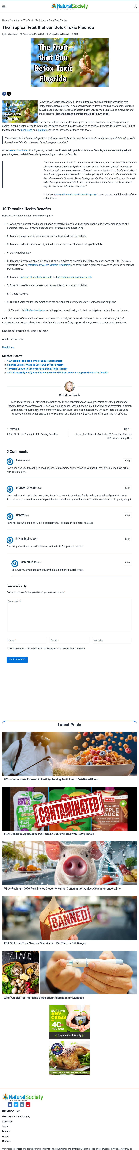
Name (12, 640)
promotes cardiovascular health (74, 277)
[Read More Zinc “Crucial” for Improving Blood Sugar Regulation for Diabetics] (69, 973)
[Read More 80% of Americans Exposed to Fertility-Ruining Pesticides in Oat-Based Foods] (69, 754)
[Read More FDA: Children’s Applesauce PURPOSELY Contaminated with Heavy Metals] (69, 809)
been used (26, 129)
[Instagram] (22, 1104)
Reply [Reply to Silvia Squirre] (127, 539)
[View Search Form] (135, 6)
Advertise (7, 1121)
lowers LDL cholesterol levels (36, 277)
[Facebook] (4, 94)
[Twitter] (16, 1104)
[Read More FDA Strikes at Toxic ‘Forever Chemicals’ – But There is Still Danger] (69, 918)
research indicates (19, 150)
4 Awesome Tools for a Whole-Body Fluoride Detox (34, 360)
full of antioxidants (34, 310)
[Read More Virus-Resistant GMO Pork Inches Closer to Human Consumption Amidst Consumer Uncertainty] (69, 864)
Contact (6, 1141)
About (5, 1136)
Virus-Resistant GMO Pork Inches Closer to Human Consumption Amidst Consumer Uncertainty (62, 888)
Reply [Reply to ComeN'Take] (127, 562)
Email (55, 640)
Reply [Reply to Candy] (127, 515)
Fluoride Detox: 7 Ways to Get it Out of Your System (35, 364)
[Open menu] (4, 6)
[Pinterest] (28, 1104)
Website (98, 640)
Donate (6, 1131)
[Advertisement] (22, 179)
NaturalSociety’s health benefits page (76, 194)
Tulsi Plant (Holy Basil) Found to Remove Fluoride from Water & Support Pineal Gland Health (57, 372)
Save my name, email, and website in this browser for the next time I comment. (48, 648)
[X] (9, 94)
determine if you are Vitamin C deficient (49, 264)
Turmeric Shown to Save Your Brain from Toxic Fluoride (37, 368)
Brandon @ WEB (26, 487)
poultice (42, 129)
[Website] (112, 640)
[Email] (69, 640)
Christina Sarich (11, 34)
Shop (5, 1126)
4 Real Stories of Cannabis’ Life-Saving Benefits (37, 431)
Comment (14, 601)
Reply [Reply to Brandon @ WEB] (127, 488)
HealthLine (8, 347)
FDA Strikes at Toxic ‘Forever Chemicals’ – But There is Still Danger (45, 943)
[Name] (26, 640)
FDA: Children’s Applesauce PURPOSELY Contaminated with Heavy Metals (49, 834)
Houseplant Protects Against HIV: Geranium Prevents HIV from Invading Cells (102, 433)
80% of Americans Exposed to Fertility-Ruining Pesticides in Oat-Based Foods (51, 779)
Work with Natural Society (16, 1116)
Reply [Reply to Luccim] (127, 460)
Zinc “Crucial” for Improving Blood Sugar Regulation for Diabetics (44, 997)
